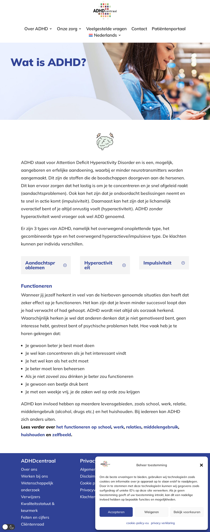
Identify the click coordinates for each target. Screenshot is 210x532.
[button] (201, 465)
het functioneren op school (83, 427)
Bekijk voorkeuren (187, 512)
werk (118, 427)
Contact (139, 29)
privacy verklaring (163, 523)
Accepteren (116, 512)
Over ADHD (36, 29)
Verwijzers (30, 496)
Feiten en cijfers (35, 517)
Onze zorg (67, 29)
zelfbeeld (61, 434)
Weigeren (151, 512)
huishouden (33, 434)
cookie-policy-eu (137, 523)
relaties (133, 427)
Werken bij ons (34, 476)
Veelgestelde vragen (106, 29)
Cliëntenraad (32, 524)
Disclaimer (89, 476)
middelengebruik (161, 427)
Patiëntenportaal (169, 29)
